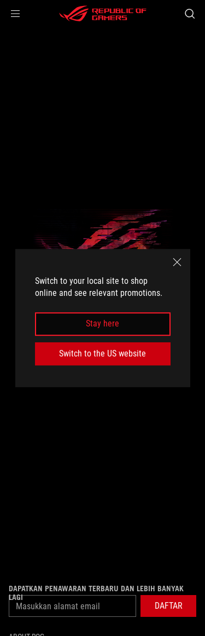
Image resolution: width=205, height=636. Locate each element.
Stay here (102, 324)
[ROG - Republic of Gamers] (103, 13)
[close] (177, 262)
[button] (15, 13)
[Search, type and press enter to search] (189, 13)
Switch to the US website (102, 353)
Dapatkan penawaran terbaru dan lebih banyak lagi (96, 593)
